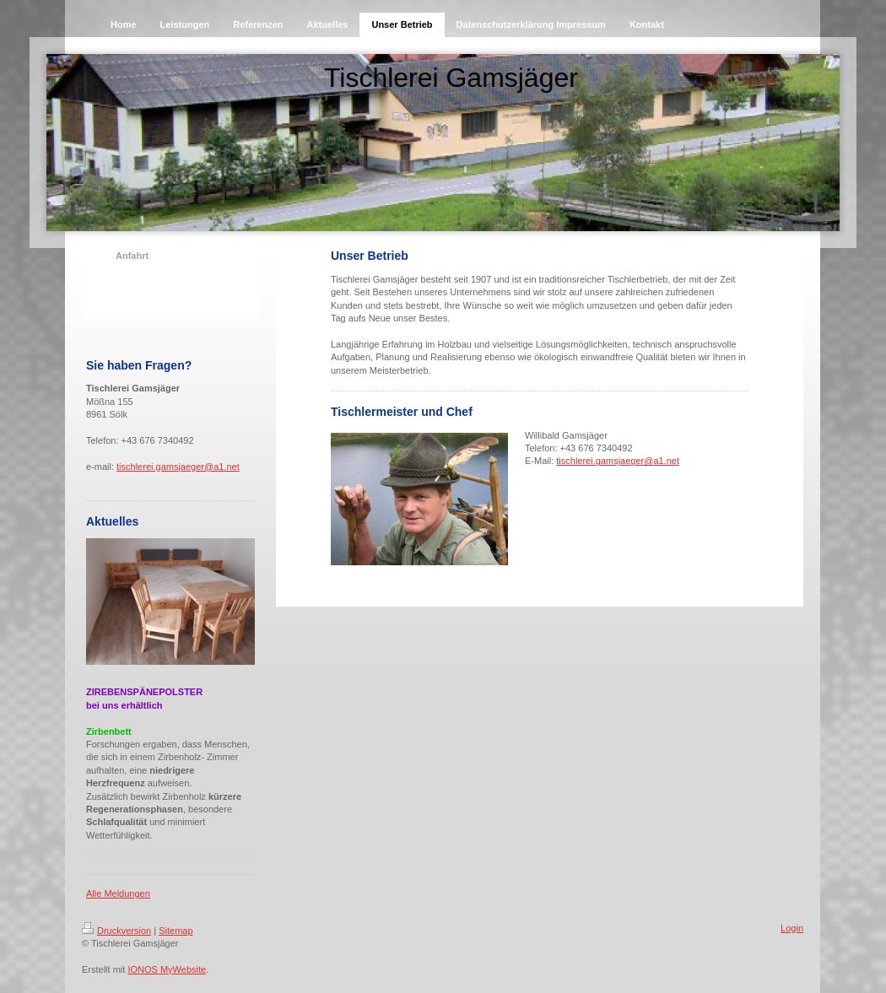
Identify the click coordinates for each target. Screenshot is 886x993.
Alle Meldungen (118, 893)
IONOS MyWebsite (166, 969)
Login (792, 928)
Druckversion (116, 931)
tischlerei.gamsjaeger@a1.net (178, 466)
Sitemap (175, 931)
